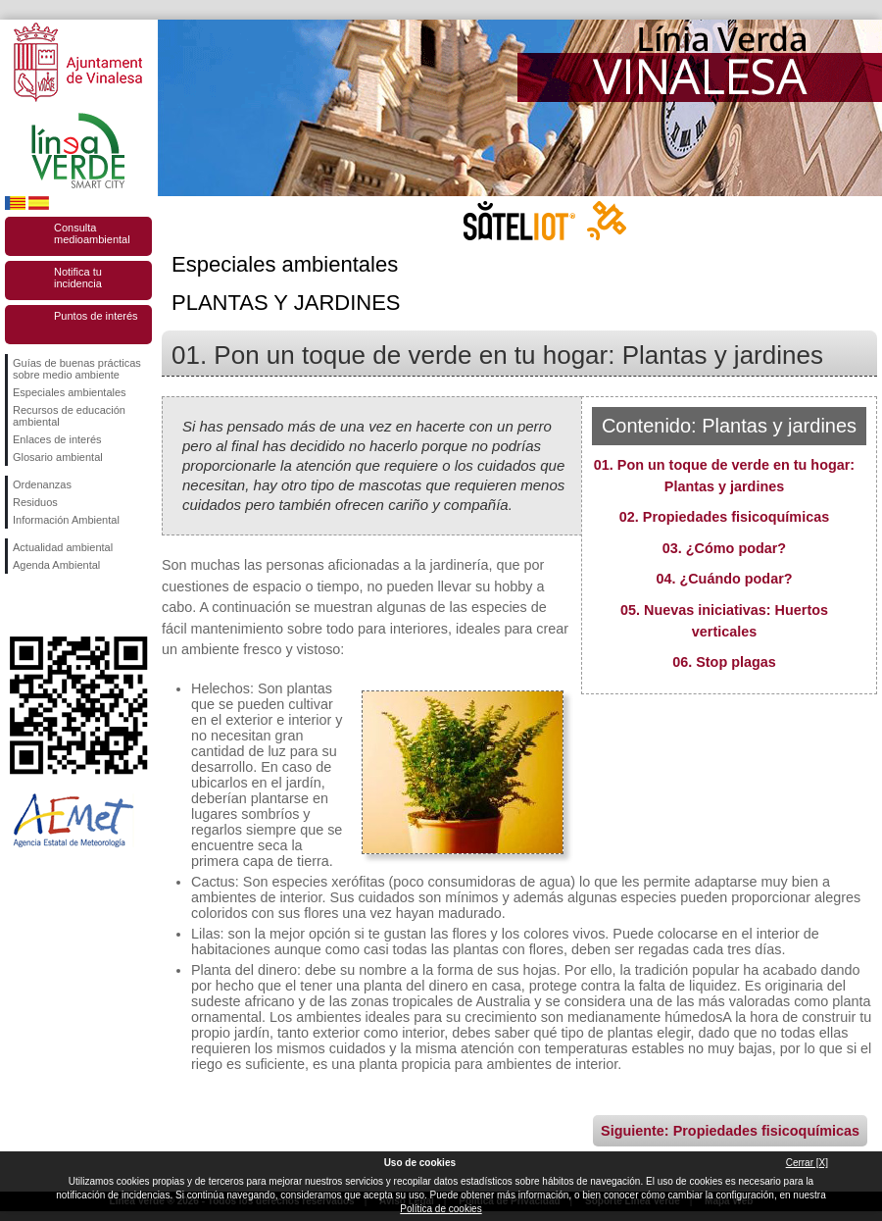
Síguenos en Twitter (49, 605)
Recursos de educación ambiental (69, 416)
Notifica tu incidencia (78, 277)
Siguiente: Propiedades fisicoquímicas (730, 1131)
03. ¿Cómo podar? (724, 548)
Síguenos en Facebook (16, 605)
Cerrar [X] (807, 1162)
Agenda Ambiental (56, 565)
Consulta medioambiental (92, 233)
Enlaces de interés (57, 439)
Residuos (35, 502)
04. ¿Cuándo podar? (724, 578)
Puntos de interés (96, 316)
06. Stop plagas (724, 662)
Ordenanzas (42, 484)
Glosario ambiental (58, 457)
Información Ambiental (66, 520)
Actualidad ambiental (63, 547)
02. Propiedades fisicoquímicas (724, 517)
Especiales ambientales (69, 392)
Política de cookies (440, 1208)
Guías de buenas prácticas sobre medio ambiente (77, 369)
